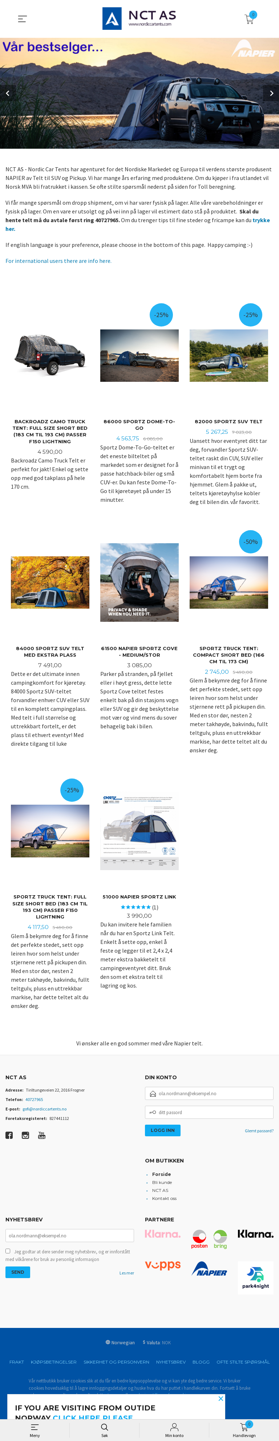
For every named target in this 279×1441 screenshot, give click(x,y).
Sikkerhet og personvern (116, 1363)
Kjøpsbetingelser (54, 1363)
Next (271, 93)
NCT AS (160, 1192)
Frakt (16, 1363)
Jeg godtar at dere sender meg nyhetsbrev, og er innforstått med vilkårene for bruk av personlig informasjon (67, 1258)
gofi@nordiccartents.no (44, 1110)
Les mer (127, 1275)
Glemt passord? (259, 1132)
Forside (161, 1176)
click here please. (94, 1418)
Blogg (201, 1363)
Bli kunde (162, 1184)
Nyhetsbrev (171, 1363)
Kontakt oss (164, 1200)
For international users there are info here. (58, 260)
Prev (8, 93)
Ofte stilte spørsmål (243, 1363)
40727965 (34, 1101)
